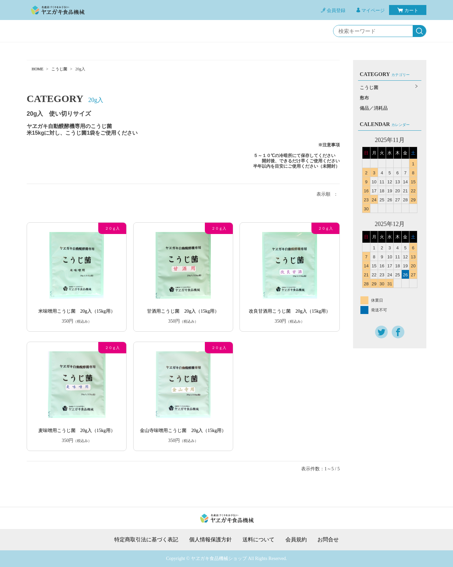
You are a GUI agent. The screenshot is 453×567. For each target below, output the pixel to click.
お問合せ (328, 539)
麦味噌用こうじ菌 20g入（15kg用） (76, 430)
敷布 (364, 97)
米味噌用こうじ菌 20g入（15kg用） (76, 311)
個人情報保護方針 (210, 539)
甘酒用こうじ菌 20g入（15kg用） (183, 311)
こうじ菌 (59, 69)
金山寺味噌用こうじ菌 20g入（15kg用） (183, 430)
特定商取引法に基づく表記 (146, 539)
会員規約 (296, 539)
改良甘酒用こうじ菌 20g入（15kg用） (289, 311)
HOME (37, 69)
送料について (258, 539)
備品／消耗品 (374, 108)
